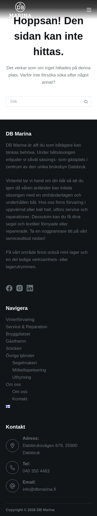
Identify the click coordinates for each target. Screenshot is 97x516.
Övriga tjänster (20, 355)
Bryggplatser (18, 334)
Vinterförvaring (20, 319)
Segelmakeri (24, 362)
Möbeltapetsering (29, 370)
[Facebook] (9, 288)
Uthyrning (21, 377)
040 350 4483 (36, 471)
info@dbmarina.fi (39, 489)
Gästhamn (16, 341)
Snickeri (13, 348)
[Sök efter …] (43, 101)
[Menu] (89, 9)
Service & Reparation (27, 326)
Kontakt (19, 398)
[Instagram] (19, 288)
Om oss (13, 384)
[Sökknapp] (86, 101)
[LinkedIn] (30, 288)
